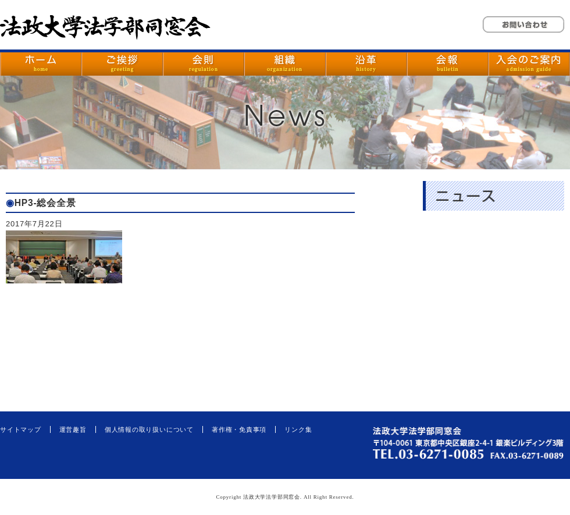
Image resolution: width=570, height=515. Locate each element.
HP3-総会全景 (45, 203)
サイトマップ (20, 429)
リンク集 (298, 429)
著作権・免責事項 (239, 429)
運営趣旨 (73, 429)
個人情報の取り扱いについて (149, 429)
